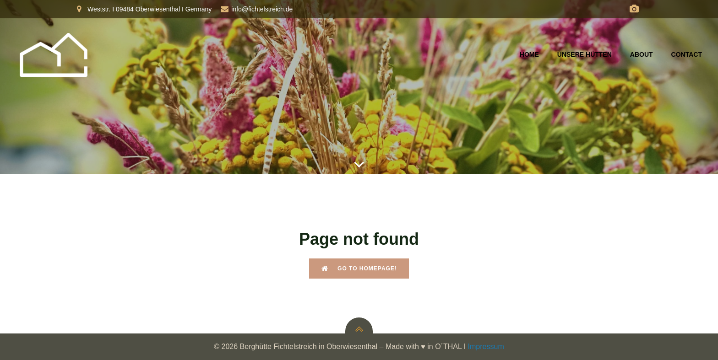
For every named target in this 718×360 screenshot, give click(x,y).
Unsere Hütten (584, 54)
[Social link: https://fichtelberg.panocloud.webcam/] (634, 9)
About (641, 54)
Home (529, 54)
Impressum (486, 346)
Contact (686, 54)
